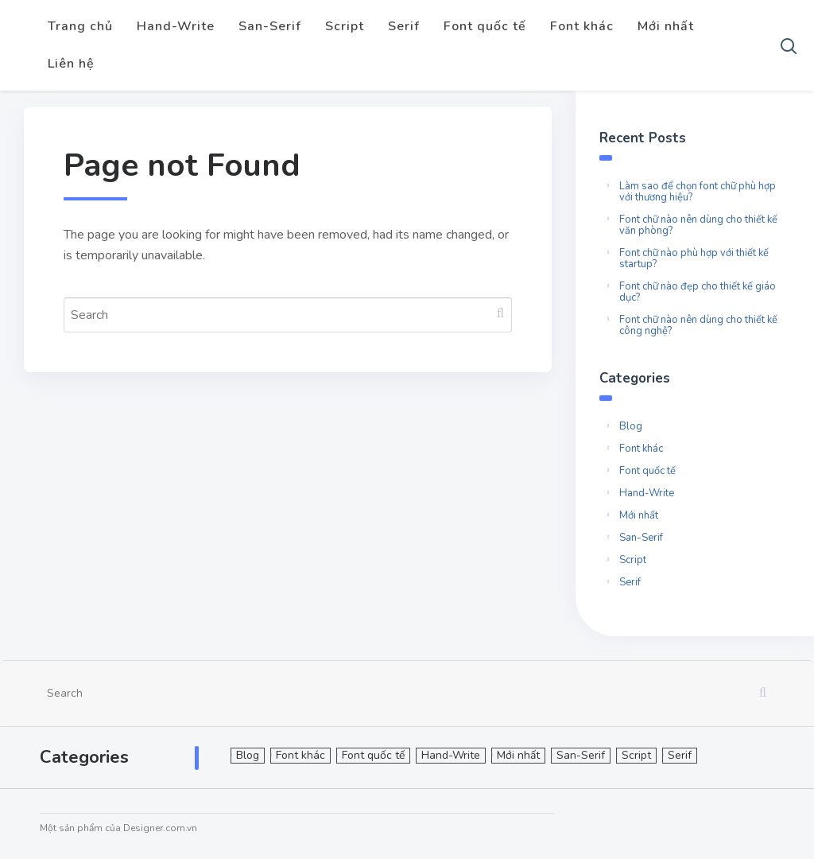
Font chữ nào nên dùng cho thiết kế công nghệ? (698, 325)
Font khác (582, 26)
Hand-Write (176, 26)
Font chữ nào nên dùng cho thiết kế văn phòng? (698, 225)
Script (344, 26)
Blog (630, 426)
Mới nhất (666, 26)
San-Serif (269, 26)
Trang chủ (80, 26)
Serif (404, 26)
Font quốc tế (485, 26)
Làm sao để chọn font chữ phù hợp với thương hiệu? (697, 191)
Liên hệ (71, 63)
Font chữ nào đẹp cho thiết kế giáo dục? (697, 292)
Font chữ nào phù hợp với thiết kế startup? (694, 258)
